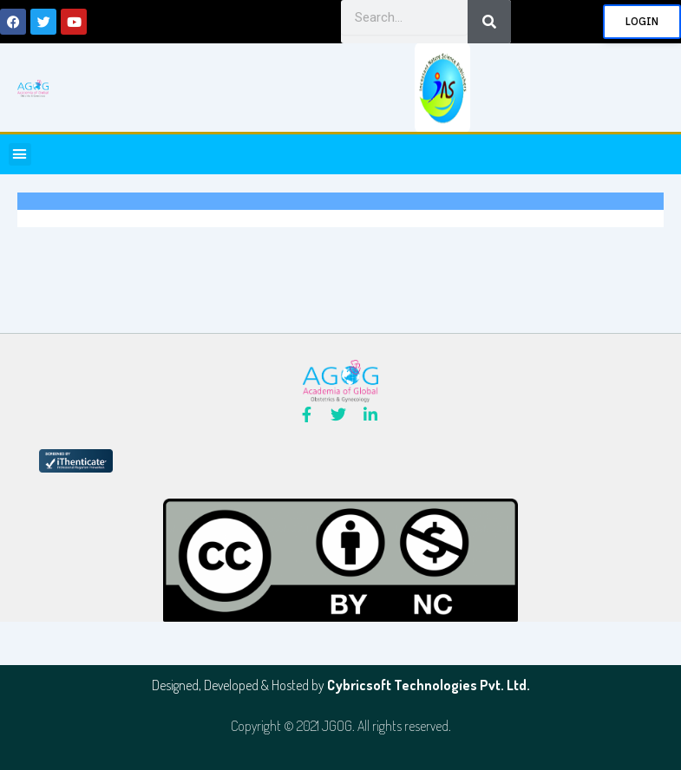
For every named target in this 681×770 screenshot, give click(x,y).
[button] (20, 154)
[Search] (489, 21)
